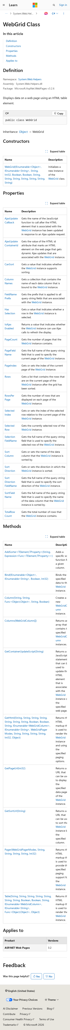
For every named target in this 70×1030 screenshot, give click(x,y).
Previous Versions (32, 1008)
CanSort (9, 264)
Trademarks (9, 1024)
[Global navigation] (3, 5)
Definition (11, 41)
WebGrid (53, 178)
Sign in (63, 5)
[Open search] (54, 5)
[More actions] (63, 14)
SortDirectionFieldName (11, 481)
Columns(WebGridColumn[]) (21, 620)
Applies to (11, 60)
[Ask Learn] (46, 14)
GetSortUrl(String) (15, 811)
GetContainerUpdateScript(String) (24, 651)
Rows (8, 376)
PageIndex (10, 365)
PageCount (11, 339)
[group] (35, 732)
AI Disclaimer (10, 1008)
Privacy (24, 1014)
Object (23, 132)
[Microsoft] (35, 5)
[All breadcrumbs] (6, 14)
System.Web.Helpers (24, 13)
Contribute (9, 1014)
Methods (11, 55)
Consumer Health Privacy (17, 1019)
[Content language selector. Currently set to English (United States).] (20, 991)
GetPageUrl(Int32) (15, 768)
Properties (12, 51)
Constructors (13, 46)
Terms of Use (46, 1019)
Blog (49, 1008)
